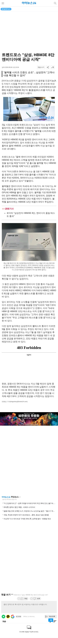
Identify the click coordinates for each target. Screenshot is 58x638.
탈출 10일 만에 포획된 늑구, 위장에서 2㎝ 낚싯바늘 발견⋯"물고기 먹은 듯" (30, 511)
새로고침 (20, 497)
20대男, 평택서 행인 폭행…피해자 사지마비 (19, 507)
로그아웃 (18, 616)
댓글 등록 (52, 616)
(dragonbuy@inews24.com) (19, 401)
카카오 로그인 (8, 616)
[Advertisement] (29, 461)
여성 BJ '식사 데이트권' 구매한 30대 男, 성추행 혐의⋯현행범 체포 (27, 519)
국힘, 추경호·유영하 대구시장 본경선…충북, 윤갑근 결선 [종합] (26, 515)
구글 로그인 (12, 616)
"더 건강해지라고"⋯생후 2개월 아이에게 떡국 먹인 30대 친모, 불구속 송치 (30, 503)
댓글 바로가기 (50, 620)
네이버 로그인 (3, 616)
